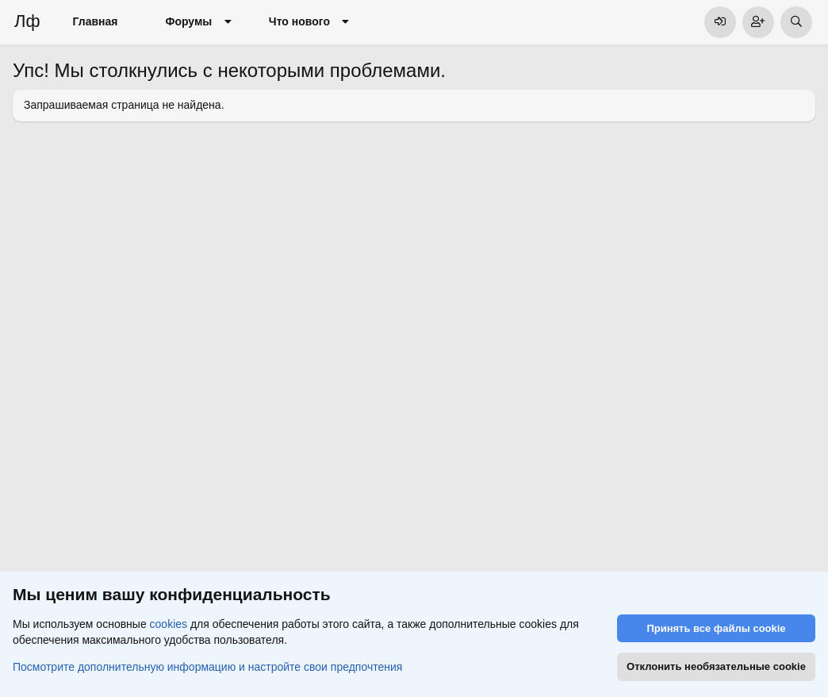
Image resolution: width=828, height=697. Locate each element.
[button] (227, 22)
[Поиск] (796, 22)
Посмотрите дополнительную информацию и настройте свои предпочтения (207, 666)
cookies (168, 624)
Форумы (188, 21)
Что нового (299, 21)
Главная (95, 21)
